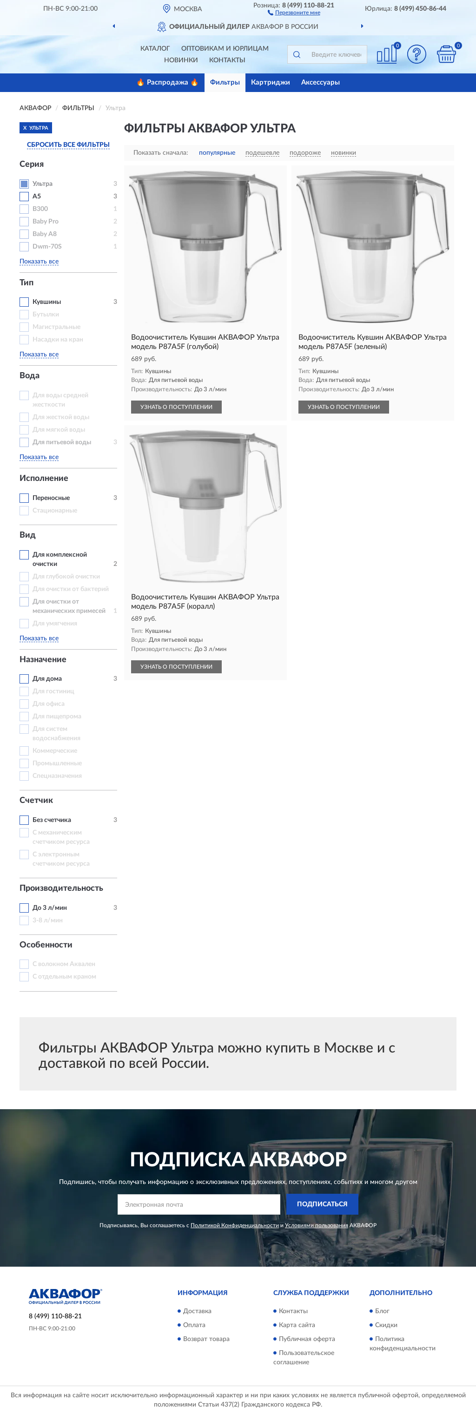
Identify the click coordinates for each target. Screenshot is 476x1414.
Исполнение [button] (44, 478)
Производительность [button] (61, 888)
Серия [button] (32, 164)
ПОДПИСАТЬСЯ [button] (322, 1204)
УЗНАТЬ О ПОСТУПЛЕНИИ (176, 407)
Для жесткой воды (61, 417)
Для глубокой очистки (66, 576)
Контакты (227, 60)
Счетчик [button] (36, 800)
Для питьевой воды (62, 442)
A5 (37, 196)
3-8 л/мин (48, 920)
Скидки (386, 1325)
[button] (294, 12)
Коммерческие (55, 751)
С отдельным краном (64, 976)
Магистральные (56, 327)
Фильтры (225, 82)
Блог (382, 1311)
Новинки (181, 60)
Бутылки (46, 314)
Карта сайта (297, 1325)
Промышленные (57, 763)
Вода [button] (30, 376)
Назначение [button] (43, 660)
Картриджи (270, 82)
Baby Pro (46, 221)
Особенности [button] (46, 945)
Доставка (197, 1311)
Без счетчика (52, 820)
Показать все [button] (39, 261)
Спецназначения (57, 776)
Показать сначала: (160, 153)
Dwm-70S (47, 246)
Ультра (43, 184)
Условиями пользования (316, 1225)
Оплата (194, 1325)
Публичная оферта (307, 1339)
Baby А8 (45, 234)
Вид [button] (28, 535)
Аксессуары (320, 82)
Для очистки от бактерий (71, 589)
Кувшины (47, 302)
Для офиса (49, 704)
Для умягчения (55, 623)
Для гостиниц (53, 691)
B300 (40, 209)
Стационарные (55, 510)
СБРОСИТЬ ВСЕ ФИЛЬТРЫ (68, 145)
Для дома (47, 679)
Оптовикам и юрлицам (225, 49)
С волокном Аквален (64, 964)
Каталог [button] (155, 49)
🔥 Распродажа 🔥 (167, 82)
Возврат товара (206, 1339)
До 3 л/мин (50, 908)
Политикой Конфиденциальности (235, 1225)
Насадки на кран (58, 339)
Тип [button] (26, 283)
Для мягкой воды (59, 430)
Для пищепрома (57, 716)
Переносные (51, 498)
